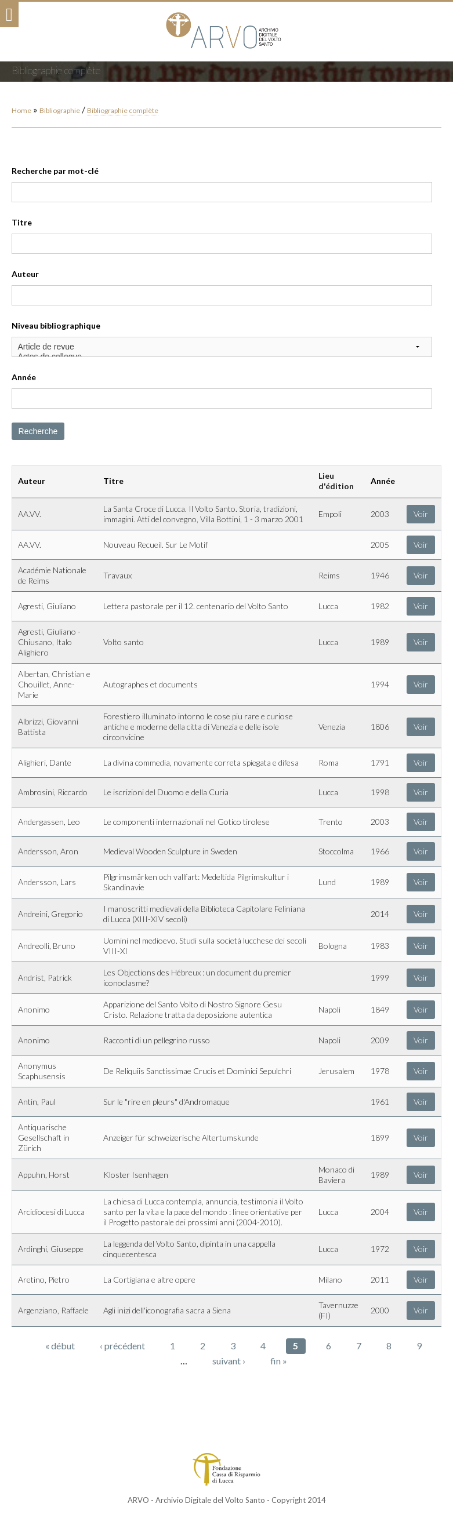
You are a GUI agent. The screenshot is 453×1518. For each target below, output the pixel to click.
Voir (421, 514)
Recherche (38, 431)
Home (21, 110)
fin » (278, 1360)
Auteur (25, 274)
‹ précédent (122, 1345)
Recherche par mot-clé (55, 171)
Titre (22, 222)
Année (24, 377)
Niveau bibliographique (56, 325)
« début (60, 1345)
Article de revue (222, 347)
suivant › (228, 1360)
